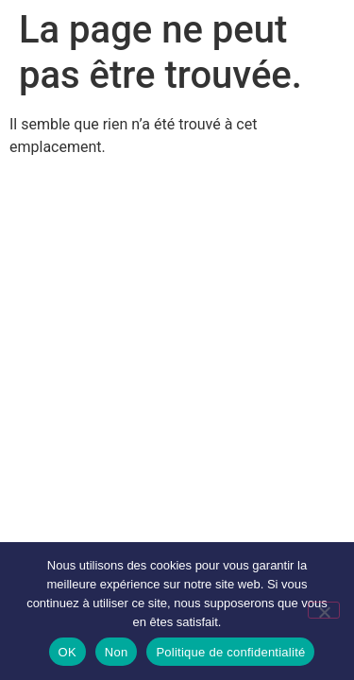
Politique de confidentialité (230, 652)
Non (116, 652)
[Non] (324, 610)
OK (67, 652)
